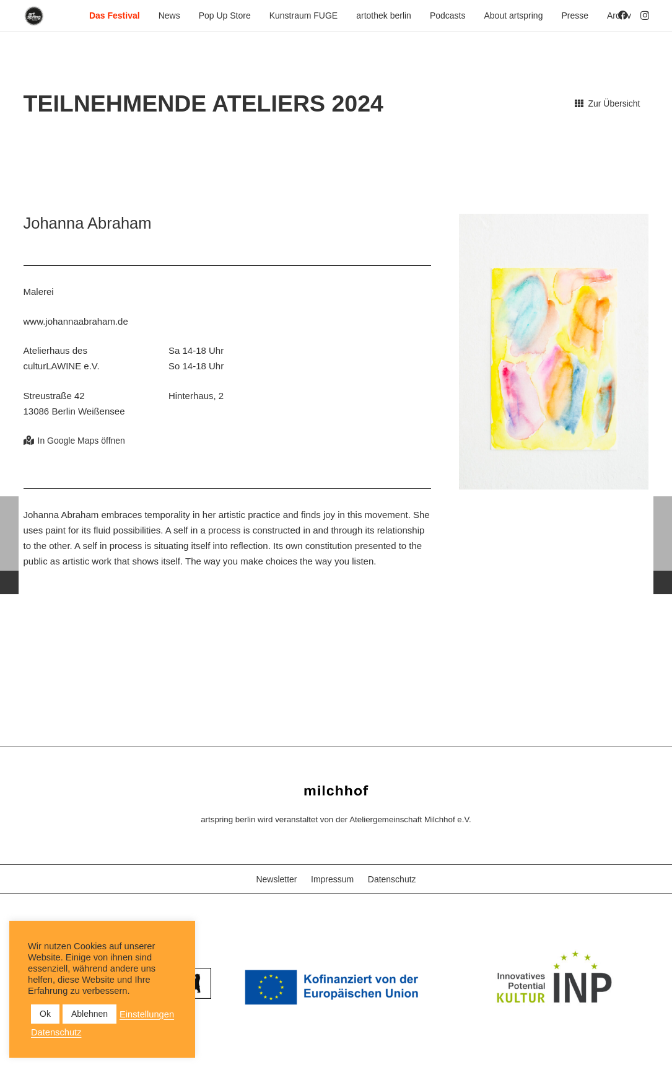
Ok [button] (45, 1014)
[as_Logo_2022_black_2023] (34, 16)
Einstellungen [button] (147, 1014)
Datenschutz (392, 879)
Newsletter (276, 879)
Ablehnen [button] (89, 1014)
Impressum (332, 879)
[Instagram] (644, 16)
